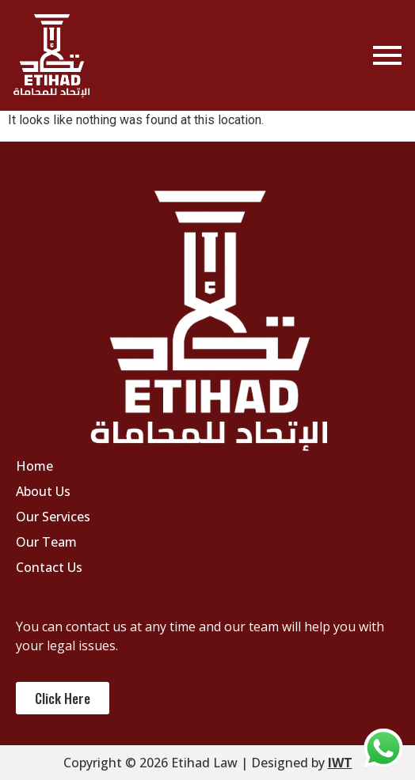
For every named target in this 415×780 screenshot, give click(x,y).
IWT (340, 762)
